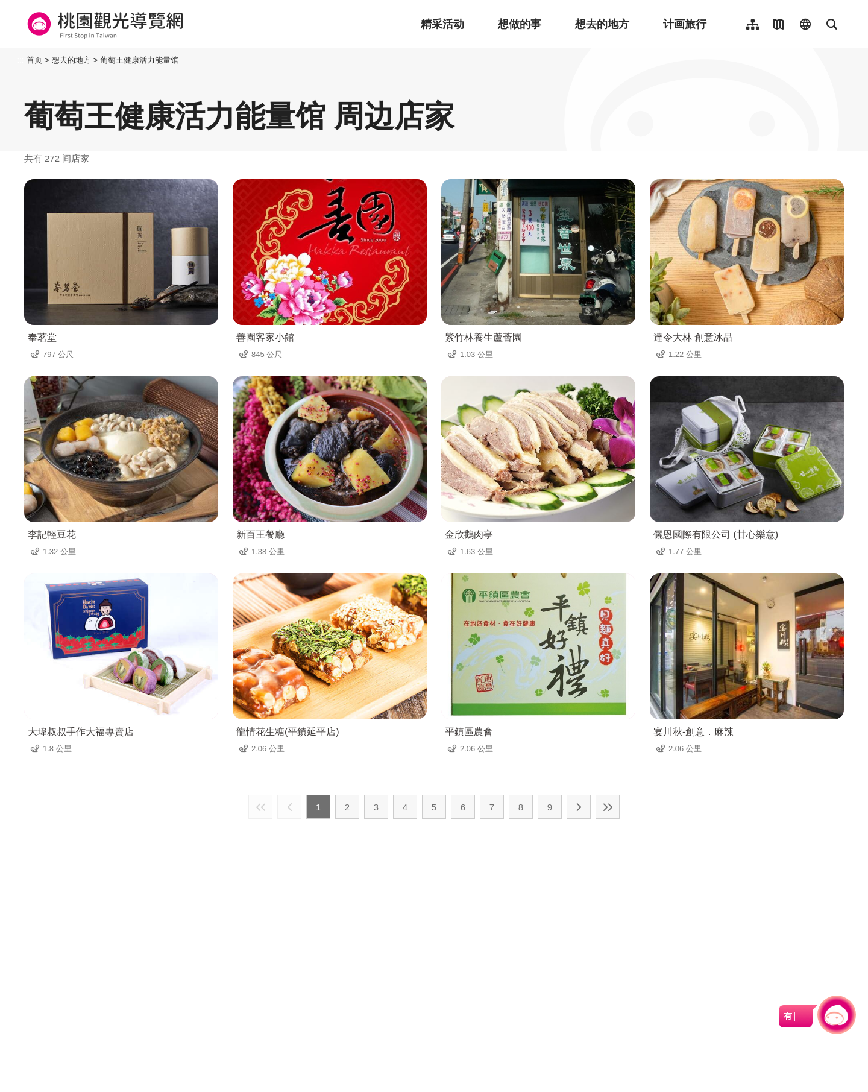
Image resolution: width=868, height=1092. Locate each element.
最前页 (260, 807)
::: (20, 60)
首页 (34, 60)
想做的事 (519, 24)
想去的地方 (602, 24)
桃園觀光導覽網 (103, 24)
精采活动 (442, 24)
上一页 (289, 807)
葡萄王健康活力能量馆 (139, 60)
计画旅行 (684, 24)
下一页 (579, 807)
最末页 (608, 807)
